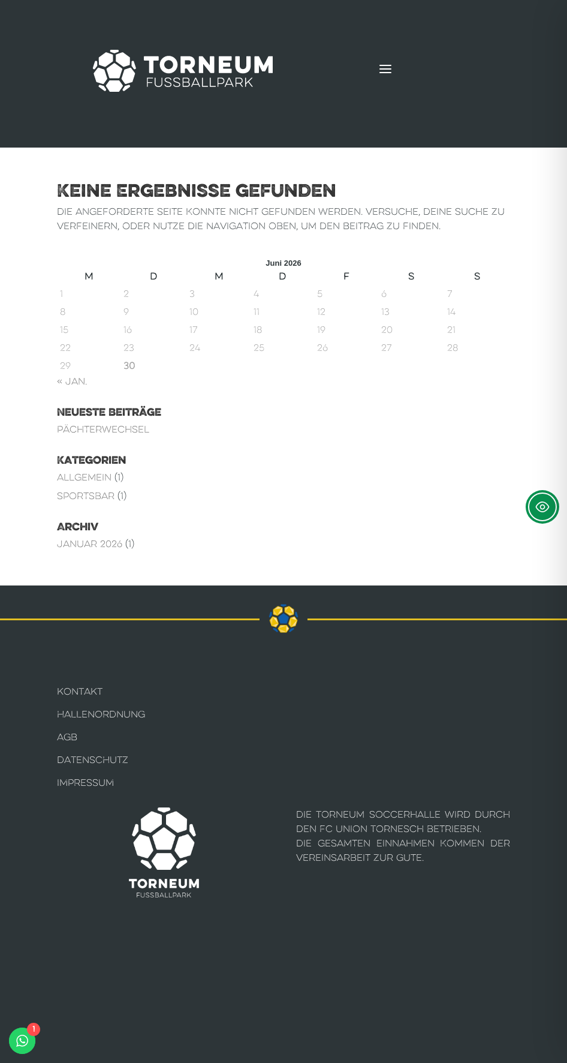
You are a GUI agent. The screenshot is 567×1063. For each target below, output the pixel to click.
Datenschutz (92, 759)
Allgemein (84, 477)
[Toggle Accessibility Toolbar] (542, 507)
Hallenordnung (101, 714)
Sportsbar (85, 496)
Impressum (85, 782)
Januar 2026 (89, 543)
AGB (67, 737)
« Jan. (72, 381)
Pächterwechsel (103, 429)
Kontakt (79, 691)
